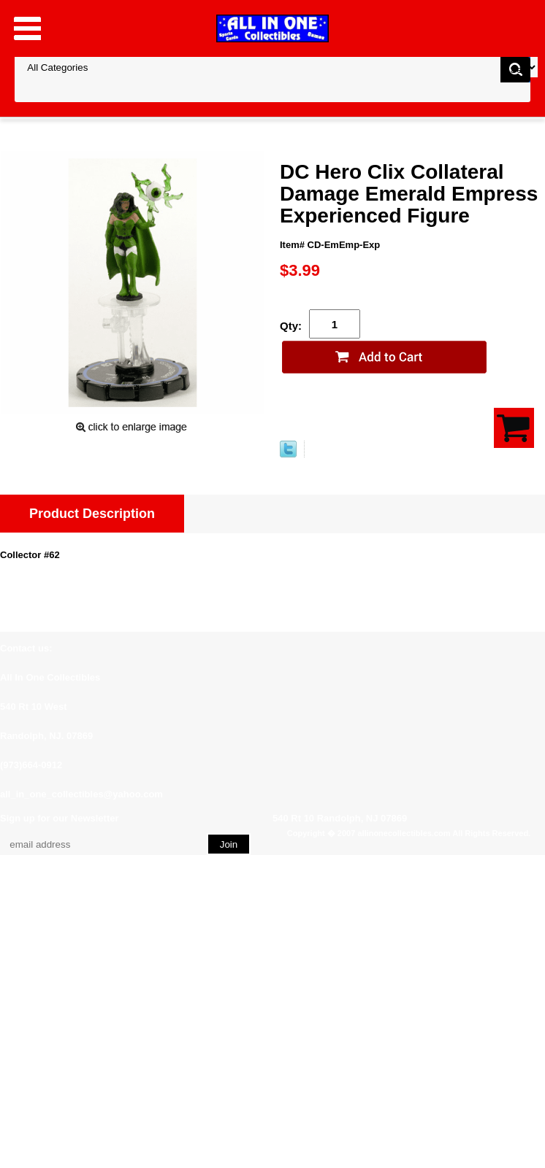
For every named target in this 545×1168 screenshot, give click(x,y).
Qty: (291, 326)
